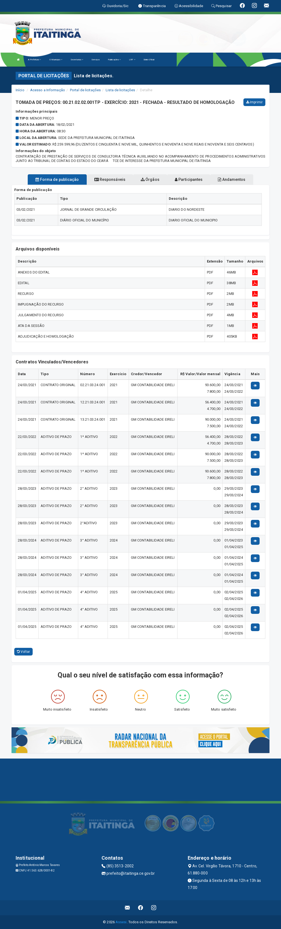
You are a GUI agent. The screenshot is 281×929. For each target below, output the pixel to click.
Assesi (121, 922)
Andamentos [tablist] (231, 179)
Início (20, 90)
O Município (55, 59)
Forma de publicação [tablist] (57, 179)
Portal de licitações (85, 90)
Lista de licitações (120, 90)
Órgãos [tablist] (150, 179)
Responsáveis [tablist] (109, 179)
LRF (132, 59)
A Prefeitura (34, 59)
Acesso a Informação (47, 90)
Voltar (23, 652)
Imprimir (254, 102)
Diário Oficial (149, 59)
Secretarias (77, 59)
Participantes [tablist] (189, 179)
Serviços (95, 59)
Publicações (114, 59)
